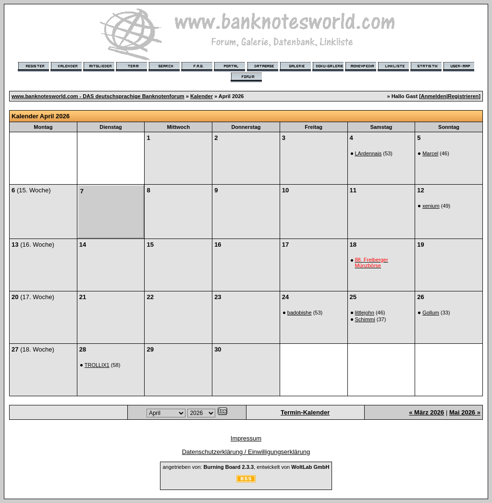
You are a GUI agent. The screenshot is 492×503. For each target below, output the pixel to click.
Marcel (430, 153)
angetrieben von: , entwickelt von (245, 467)
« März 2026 (426, 412)
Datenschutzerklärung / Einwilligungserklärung (246, 451)
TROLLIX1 (97, 365)
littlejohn (364, 312)
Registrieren (463, 96)
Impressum (246, 438)
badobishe (299, 312)
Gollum (430, 312)
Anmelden (433, 96)
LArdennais (368, 153)
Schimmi (365, 319)
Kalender (201, 96)
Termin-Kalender (305, 412)
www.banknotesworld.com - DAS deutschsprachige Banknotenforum (98, 96)
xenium (430, 206)
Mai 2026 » (464, 412)
